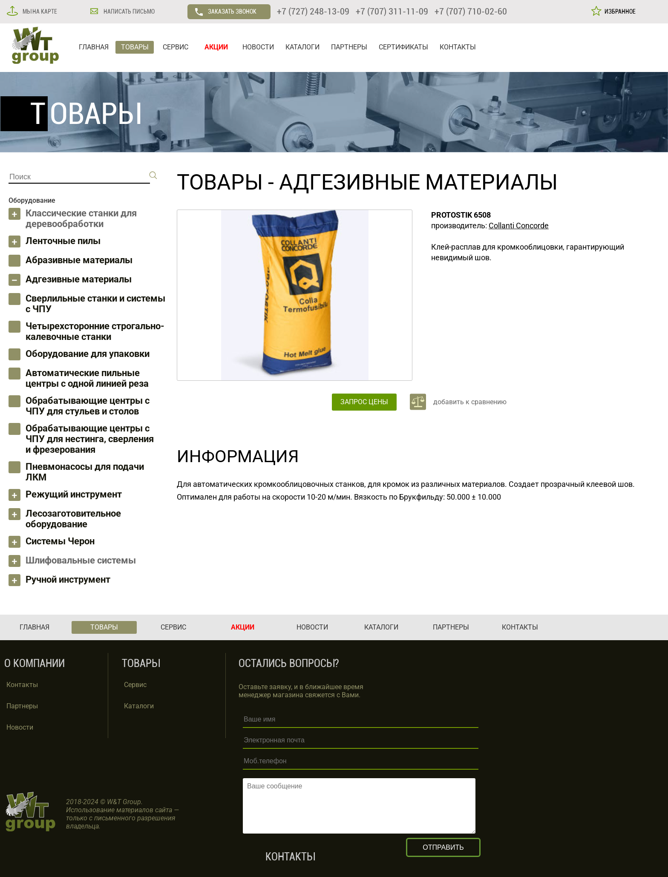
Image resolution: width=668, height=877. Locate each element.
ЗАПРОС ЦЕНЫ (364, 402)
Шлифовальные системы (81, 560)
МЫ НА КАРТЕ (39, 11)
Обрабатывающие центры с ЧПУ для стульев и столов (88, 406)
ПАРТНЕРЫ (349, 47)
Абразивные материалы (79, 260)
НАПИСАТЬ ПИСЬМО (128, 11)
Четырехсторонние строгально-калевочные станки (95, 331)
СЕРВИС (175, 47)
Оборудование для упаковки (88, 353)
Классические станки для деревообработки (81, 218)
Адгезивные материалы (79, 279)
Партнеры (22, 706)
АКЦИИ (216, 47)
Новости (19, 727)
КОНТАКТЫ (458, 47)
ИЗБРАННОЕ (619, 11)
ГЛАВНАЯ (94, 47)
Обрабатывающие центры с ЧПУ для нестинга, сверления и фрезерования (90, 439)
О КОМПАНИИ (34, 663)
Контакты (22, 685)
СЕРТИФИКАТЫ (403, 47)
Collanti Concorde (519, 225)
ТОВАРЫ (135, 47)
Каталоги (139, 706)
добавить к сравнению (470, 402)
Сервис (135, 685)
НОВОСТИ (258, 47)
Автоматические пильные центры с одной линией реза (87, 378)
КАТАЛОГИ (302, 47)
